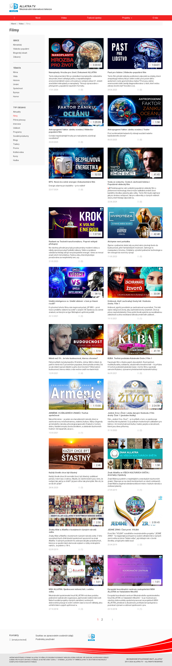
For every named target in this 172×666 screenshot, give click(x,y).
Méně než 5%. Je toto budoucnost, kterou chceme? (73, 358)
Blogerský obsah (20, 53)
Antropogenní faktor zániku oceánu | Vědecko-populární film (71, 130)
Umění (16, 84)
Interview (17, 124)
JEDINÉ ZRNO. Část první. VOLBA (123, 529)
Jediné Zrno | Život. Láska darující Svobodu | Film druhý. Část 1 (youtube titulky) (131, 414)
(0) (81, 90)
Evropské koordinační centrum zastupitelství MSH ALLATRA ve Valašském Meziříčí (131, 590)
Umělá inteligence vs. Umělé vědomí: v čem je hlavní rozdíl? (73, 302)
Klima (15, 72)
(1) (140, 318)
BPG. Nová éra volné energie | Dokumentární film (72, 182)
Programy (17, 132)
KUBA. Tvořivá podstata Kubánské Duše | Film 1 (130, 358)
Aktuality (17, 112)
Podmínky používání (45, 639)
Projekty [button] (126, 18)
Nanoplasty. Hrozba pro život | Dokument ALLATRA (73, 72)
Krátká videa (18, 152)
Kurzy (15, 156)
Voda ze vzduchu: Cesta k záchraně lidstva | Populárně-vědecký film (129, 183)
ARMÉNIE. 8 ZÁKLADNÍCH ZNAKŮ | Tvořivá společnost (68, 414)
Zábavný (17, 57)
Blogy (15, 140)
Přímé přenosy (19, 120)
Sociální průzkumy (21, 136)
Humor (16, 96)
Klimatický (17, 45)
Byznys (16, 92)
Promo (16, 148)
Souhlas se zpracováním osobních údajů (54, 635)
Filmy (15, 116)
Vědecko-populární (21, 49)
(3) (81, 487)
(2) (140, 430)
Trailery (16, 144)
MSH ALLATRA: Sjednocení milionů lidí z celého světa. (71, 590)
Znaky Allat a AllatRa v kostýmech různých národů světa (72, 530)
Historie (16, 80)
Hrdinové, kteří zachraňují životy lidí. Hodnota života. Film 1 (129, 302)
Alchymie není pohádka (119, 241)
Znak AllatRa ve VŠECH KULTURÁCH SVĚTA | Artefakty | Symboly (128, 473)
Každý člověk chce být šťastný (63, 472)
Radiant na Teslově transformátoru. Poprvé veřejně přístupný (73, 242)
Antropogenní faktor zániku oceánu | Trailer (129, 129)
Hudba (16, 160)
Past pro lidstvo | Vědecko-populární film (127, 72)
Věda (15, 76)
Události (16, 128)
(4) (81, 373)
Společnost (18, 88)
